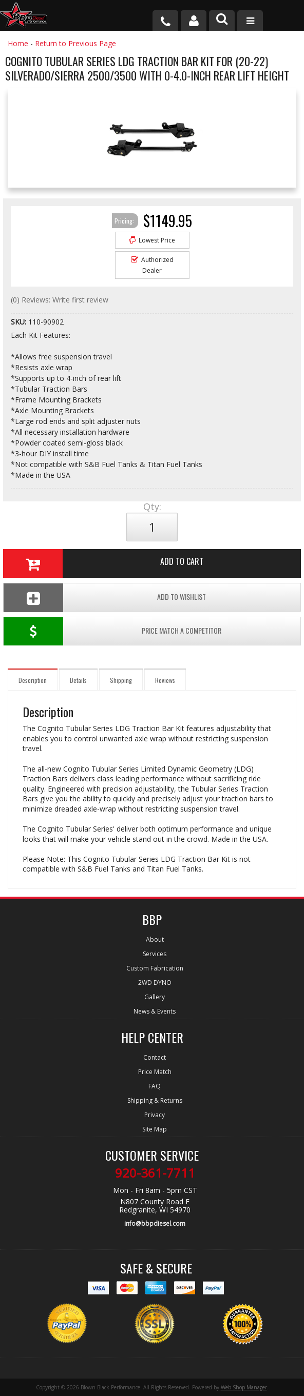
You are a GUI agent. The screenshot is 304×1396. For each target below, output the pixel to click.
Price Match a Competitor (112, 631)
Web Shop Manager (244, 1387)
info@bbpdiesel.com (154, 1223)
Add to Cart (103, 563)
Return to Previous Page (75, 43)
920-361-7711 (155, 1173)
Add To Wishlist (105, 597)
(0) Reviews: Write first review (59, 300)
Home (18, 43)
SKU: (19, 322)
